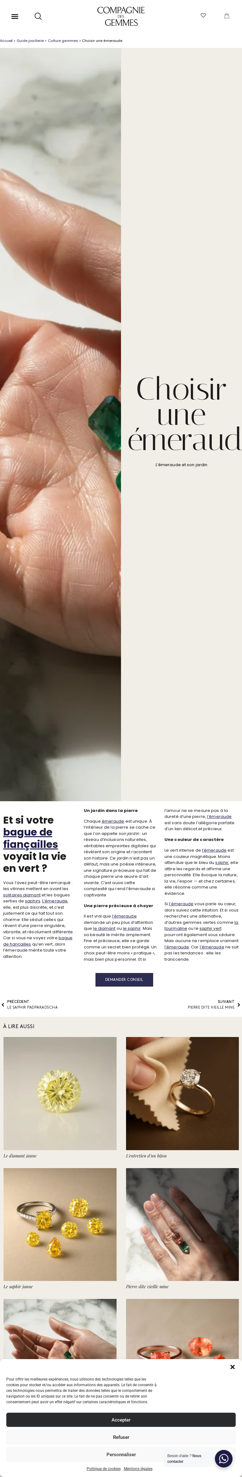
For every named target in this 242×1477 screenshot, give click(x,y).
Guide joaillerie (30, 40)
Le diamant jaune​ (20, 1156)
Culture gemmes (63, 40)
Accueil (6, 40)
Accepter (121, 1420)
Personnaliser (121, 1454)
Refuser (121, 1437)
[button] (232, 1367)
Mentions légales (138, 1469)
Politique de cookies (104, 1469)
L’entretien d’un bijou (146, 1156)
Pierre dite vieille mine (147, 1286)
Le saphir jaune (18, 1286)
